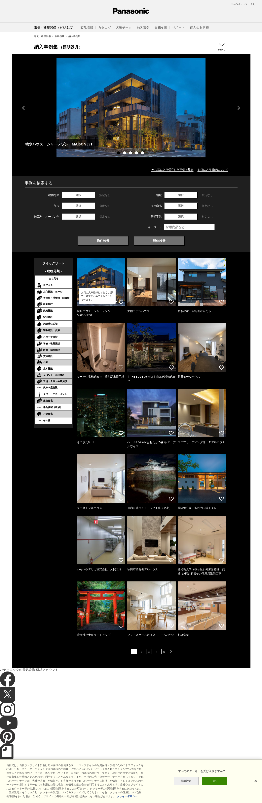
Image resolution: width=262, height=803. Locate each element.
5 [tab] (143, 153)
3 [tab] (131, 153)
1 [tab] (119, 153)
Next (239, 108)
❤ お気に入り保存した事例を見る (172, 169)
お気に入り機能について (213, 169)
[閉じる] (255, 789)
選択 (78, 195)
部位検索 (159, 241)
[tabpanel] (131, 107)
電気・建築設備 (42, 36)
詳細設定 (186, 789)
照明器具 (59, 36)
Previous (23, 108)
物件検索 (103, 241)
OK (215, 789)
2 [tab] (125, 153)
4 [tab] (137, 153)
